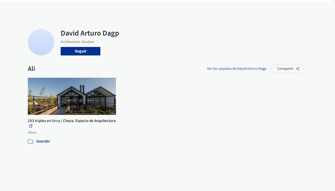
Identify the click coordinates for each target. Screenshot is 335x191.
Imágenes (155, 7)
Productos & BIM (184, 7)
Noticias (210, 7)
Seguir (81, 51)
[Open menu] (318, 7)
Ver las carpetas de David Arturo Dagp (236, 69)
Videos (228, 7)
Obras (137, 7)
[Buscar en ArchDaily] (82, 7)
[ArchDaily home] (16, 7)
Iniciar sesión (257, 7)
